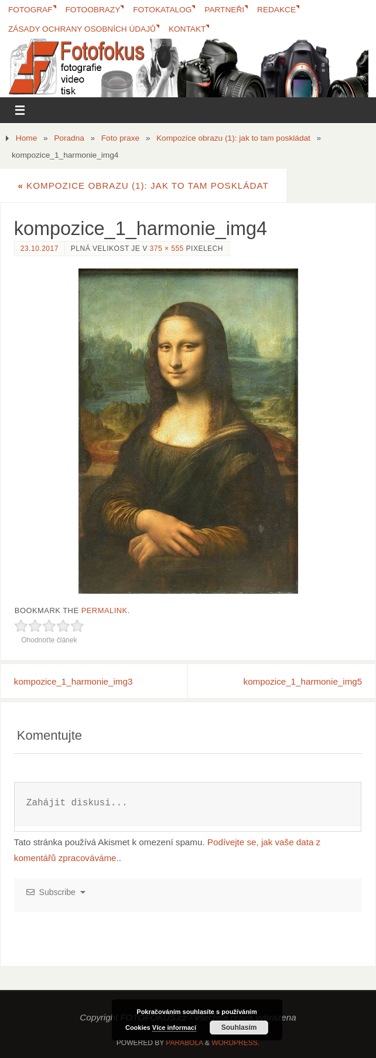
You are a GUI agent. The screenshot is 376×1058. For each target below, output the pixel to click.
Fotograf (30, 9)
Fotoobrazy (93, 9)
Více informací (174, 1027)
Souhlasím (239, 1027)
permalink (104, 610)
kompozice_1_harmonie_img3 (73, 681)
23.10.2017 (39, 248)
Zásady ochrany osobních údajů (82, 29)
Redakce (277, 9)
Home (26, 138)
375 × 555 (167, 248)
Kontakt (187, 29)
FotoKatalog (163, 9)
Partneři (225, 9)
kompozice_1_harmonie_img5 (303, 681)
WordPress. (235, 1043)
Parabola (184, 1043)
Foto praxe (120, 138)
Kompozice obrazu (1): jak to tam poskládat (233, 138)
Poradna (69, 138)
